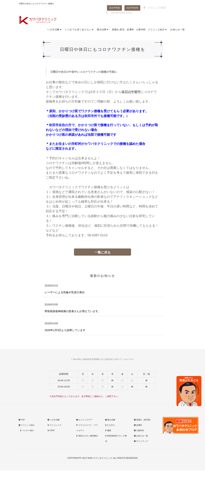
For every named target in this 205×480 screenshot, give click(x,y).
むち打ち (110, 426)
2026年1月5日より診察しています (66, 330)
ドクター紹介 (26, 431)
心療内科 (141, 30)
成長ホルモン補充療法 (87, 436)
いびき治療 (55, 30)
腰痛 (108, 431)
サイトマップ (141, 442)
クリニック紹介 (154, 7)
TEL (117, 12)
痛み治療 (103, 30)
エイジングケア (84, 420)
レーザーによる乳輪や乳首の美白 (66, 292)
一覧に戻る (102, 252)
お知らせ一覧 (177, 30)
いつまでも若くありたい (80, 30)
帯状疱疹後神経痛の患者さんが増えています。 (74, 311)
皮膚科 (130, 30)
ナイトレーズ (54, 426)
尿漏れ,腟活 (118, 30)
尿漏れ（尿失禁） (143, 420)
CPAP (51, 431)
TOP (22, 420)
